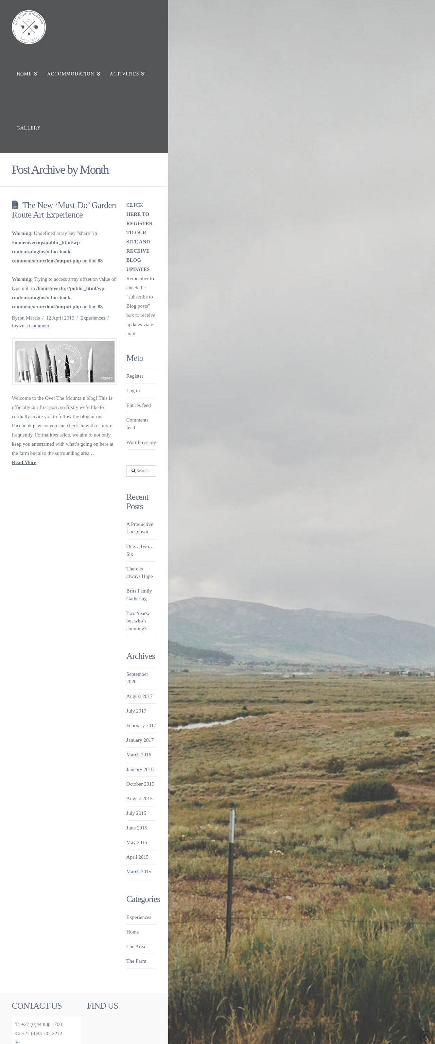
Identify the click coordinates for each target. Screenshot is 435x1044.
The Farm (136, 961)
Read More (24, 462)
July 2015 (136, 813)
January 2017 (140, 740)
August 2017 (139, 696)
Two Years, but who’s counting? (137, 621)
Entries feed (138, 405)
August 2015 (139, 798)
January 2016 (140, 769)
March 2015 (138, 871)
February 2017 (141, 725)
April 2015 (137, 857)
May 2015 (136, 842)
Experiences (92, 318)
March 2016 (138, 754)
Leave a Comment (30, 325)
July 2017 (136, 711)
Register (134, 376)
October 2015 (140, 784)
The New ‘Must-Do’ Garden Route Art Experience (64, 210)
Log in (133, 390)
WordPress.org (141, 442)
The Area (135, 946)
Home (132, 932)
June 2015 (136, 828)
